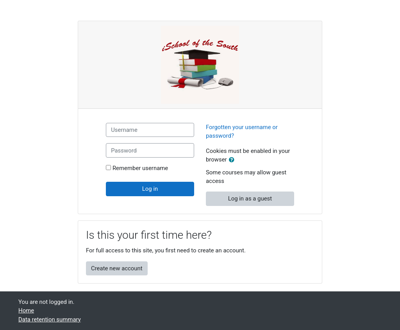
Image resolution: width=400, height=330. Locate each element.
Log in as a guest (250, 198)
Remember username (140, 168)
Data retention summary (49, 319)
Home (26, 310)
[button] (233, 160)
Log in (150, 188)
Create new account (117, 268)
